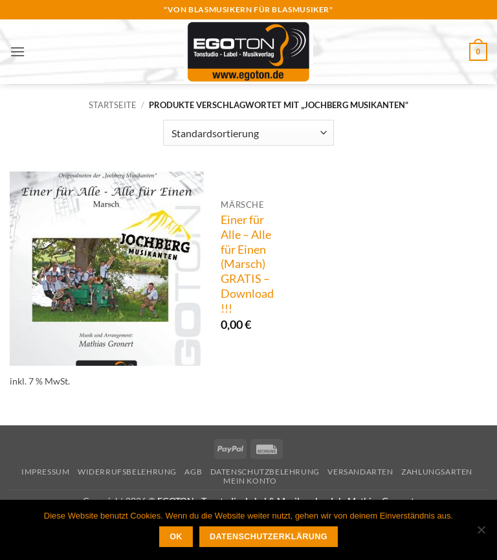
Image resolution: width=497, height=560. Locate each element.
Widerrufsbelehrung (127, 471)
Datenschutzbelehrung (265, 471)
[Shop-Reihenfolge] (248, 133)
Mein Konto (249, 481)
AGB (193, 471)
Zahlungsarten (436, 471)
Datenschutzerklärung (268, 536)
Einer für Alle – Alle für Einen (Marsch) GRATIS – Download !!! (247, 264)
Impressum (45, 471)
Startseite (113, 105)
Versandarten (360, 471)
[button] (17, 51)
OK (176, 536)
